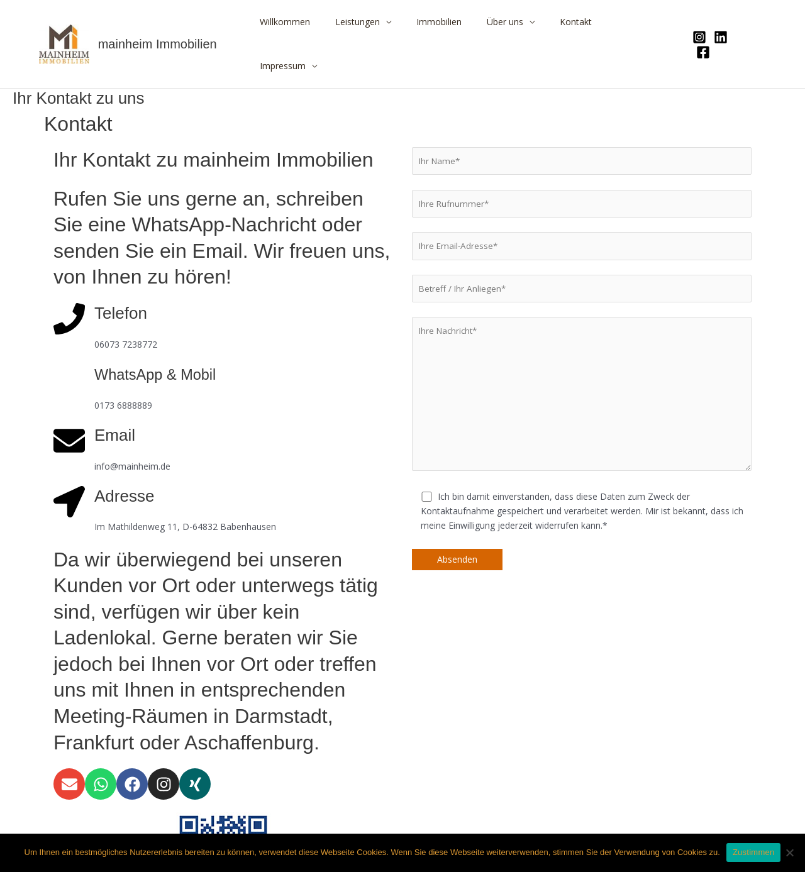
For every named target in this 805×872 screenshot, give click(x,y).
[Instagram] (699, 23)
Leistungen (384, 22)
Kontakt (580, 22)
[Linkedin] (720, 23)
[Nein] (789, 852)
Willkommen (319, 22)
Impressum (636, 22)
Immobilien (457, 22)
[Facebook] (741, 23)
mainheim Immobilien (157, 22)
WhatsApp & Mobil (161, 330)
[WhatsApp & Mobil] (69, 335)
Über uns (516, 22)
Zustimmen (754, 852)
